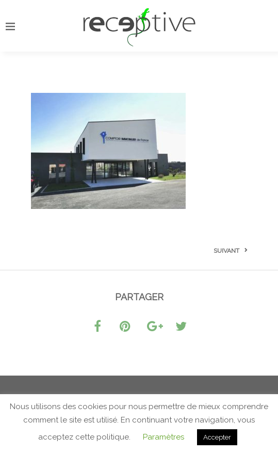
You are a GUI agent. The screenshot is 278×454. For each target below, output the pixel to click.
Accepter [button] (217, 437)
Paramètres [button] (163, 437)
